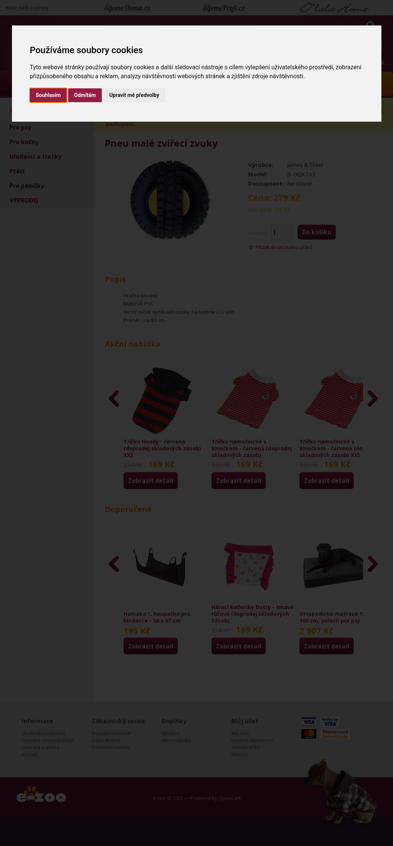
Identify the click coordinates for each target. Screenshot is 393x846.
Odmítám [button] (85, 95)
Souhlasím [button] (48, 95)
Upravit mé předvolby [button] (134, 95)
